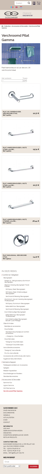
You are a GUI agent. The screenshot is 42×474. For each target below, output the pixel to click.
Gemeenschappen (9, 362)
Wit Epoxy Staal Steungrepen (15, 289)
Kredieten (7, 433)
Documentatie (8, 413)
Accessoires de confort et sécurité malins (16, 356)
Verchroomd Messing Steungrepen (17, 296)
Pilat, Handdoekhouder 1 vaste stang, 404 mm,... (15, 148)
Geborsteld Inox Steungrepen (15, 306)
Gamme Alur (7, 382)
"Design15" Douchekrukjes (14, 342)
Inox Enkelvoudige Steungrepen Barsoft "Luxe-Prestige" (16, 319)
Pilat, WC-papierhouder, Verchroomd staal (12, 112)
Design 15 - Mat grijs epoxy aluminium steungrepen (17, 281)
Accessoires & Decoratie (20, 26)
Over (5, 420)
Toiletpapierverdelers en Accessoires (15, 365)
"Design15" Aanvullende (12, 350)
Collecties (7, 26)
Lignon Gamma (8, 385)
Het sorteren (6, 78)
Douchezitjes (8, 329)
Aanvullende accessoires (11, 347)
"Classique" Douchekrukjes (14, 344)
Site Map (6, 428)
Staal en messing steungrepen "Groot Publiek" (16, 285)
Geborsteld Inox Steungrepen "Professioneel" (15, 315)
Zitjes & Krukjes (8, 323)
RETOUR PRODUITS (10, 437)
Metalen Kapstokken (10, 370)
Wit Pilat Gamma (9, 388)
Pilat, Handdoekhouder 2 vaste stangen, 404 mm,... (15, 220)
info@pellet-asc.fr (16, 453)
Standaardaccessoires (10, 376)
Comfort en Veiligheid (10, 275)
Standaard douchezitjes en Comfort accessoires (17, 332)
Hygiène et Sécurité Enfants (12, 359)
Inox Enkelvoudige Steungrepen (15, 312)
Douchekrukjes (9, 339)
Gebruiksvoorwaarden (12, 430)
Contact (6, 422)
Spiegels (6, 368)
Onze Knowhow (9, 410)
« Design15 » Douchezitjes (14, 336)
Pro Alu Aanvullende (11, 353)
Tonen (25, 78)
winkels (6, 415)
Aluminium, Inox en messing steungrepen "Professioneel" (18, 299)
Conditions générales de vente (15, 435)
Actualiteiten (8, 417)
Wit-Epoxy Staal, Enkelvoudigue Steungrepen (16, 292)
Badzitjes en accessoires (12, 326)
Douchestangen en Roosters (12, 373)
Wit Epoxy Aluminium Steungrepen (18, 303)
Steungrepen (7, 278)
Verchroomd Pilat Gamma (12, 391)
